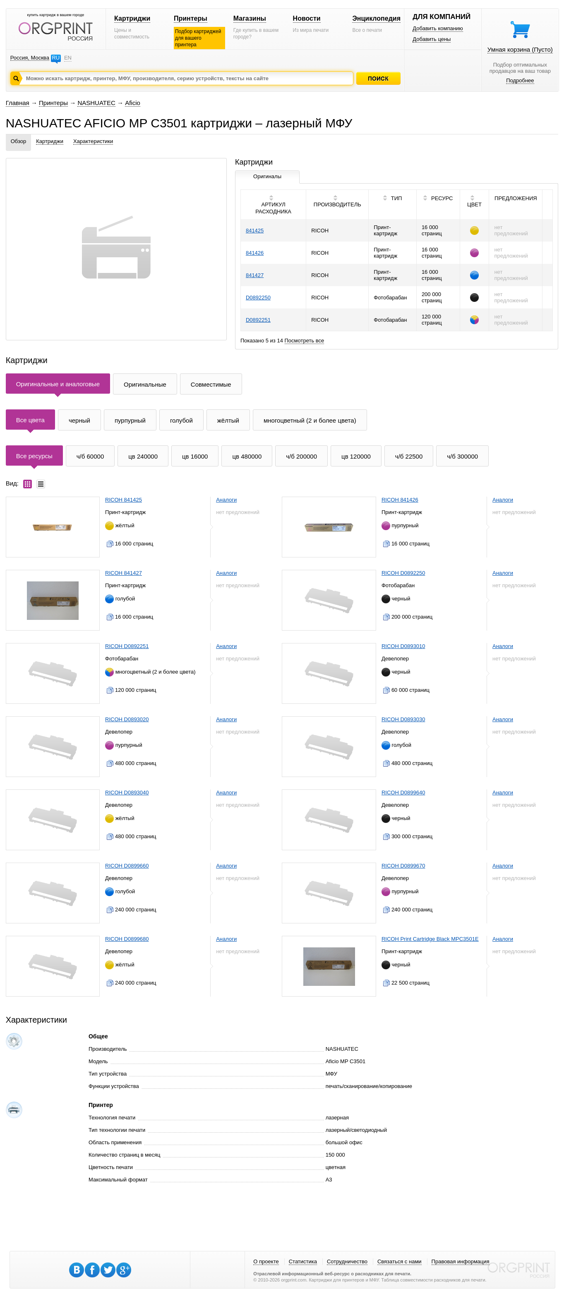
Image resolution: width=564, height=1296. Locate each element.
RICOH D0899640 (403, 792)
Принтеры (190, 18)
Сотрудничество (347, 1261)
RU (56, 58)
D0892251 (258, 320)
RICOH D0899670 (403, 866)
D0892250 (258, 297)
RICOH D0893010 (403, 646)
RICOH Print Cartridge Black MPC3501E (430, 939)
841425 (255, 230)
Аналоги (226, 500)
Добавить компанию (438, 28)
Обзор (18, 141)
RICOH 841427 (123, 573)
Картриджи (132, 18)
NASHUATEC (96, 102)
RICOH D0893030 (403, 719)
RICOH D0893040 (127, 792)
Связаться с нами (399, 1261)
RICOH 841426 (400, 500)
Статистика (303, 1261)
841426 (255, 253)
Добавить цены (432, 39)
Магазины (249, 18)
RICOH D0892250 (403, 573)
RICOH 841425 (123, 500)
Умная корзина (520, 49)
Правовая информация (461, 1261)
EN (68, 58)
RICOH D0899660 (127, 866)
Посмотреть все (304, 340)
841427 (255, 275)
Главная (17, 102)
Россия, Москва (29, 58)
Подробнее (520, 80)
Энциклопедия (376, 18)
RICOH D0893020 (127, 719)
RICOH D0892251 (127, 646)
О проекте (265, 1261)
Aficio (132, 102)
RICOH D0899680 (127, 939)
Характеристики (93, 141)
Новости (307, 18)
